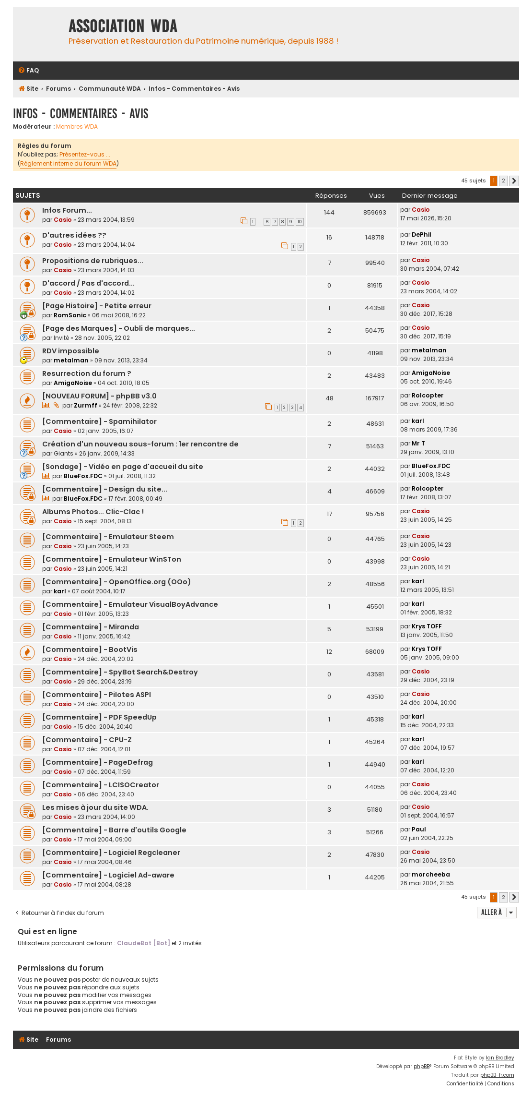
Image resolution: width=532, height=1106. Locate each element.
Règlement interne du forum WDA (68, 163)
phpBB (421, 1066)
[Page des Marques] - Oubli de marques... (118, 328)
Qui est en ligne (47, 931)
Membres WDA (77, 127)
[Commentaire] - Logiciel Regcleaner (111, 852)
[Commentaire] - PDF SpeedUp (99, 717)
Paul (419, 829)
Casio (63, 220)
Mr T (418, 443)
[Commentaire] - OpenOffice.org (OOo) (116, 582)
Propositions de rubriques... (92, 260)
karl (418, 421)
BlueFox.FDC (83, 476)
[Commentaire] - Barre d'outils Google (114, 830)
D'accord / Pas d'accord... (88, 283)
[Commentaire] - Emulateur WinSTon (111, 559)
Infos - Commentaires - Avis (80, 113)
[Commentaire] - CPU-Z (87, 740)
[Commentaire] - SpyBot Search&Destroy (120, 672)
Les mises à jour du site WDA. (95, 807)
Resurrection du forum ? (86, 373)
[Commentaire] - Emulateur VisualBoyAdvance (130, 604)
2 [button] (503, 180)
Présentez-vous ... (84, 154)
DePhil (421, 234)
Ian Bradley (500, 1057)
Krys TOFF (427, 626)
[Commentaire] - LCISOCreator (100, 785)
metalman (71, 360)
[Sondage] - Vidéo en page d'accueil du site (122, 466)
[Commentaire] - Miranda (90, 627)
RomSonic (70, 315)
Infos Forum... (67, 210)
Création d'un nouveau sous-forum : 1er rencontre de (140, 444)
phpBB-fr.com (497, 1075)
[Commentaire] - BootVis (90, 649)
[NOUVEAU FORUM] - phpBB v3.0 (99, 396)
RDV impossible (70, 351)
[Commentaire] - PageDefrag (97, 762)
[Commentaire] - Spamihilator (99, 421)
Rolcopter (428, 395)
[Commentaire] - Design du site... (104, 489)
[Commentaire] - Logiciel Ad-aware (108, 875)
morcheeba (431, 874)
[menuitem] (28, 70)
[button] (514, 181)
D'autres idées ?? (74, 235)
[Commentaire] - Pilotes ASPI (96, 694)
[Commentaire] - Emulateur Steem (108, 536)
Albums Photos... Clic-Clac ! (93, 512)
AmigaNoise (73, 383)
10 (300, 222)
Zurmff (85, 405)
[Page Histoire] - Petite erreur (96, 306)
